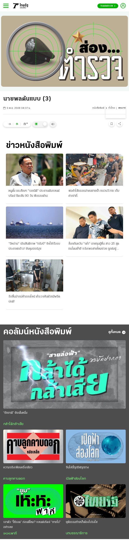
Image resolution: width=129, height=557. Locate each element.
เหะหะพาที (10, 533)
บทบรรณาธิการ (77, 533)
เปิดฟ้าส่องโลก (76, 479)
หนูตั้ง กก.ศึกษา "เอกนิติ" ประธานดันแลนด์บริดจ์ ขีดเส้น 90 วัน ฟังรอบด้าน (34, 193)
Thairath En (107, 6)
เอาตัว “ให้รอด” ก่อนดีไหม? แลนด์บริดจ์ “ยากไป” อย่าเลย (32, 525)
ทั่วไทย (111, 108)
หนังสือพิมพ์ (98, 108)
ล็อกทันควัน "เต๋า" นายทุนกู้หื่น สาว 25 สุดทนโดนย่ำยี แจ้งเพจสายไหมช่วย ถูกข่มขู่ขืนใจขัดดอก (93, 246)
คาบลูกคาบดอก (14, 479)
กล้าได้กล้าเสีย (13, 424)
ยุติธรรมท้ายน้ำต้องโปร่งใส (81, 522)
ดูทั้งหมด (117, 332)
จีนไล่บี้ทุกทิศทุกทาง (77, 467)
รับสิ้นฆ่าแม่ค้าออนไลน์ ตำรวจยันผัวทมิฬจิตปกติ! (34, 299)
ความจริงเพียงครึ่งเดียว (17, 467)
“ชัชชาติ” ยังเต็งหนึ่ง (15, 413)
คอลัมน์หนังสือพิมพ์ (37, 332)
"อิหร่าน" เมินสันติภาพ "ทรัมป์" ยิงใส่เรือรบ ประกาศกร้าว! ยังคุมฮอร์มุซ (34, 246)
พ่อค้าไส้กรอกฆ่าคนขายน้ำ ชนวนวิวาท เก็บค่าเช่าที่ (93, 193)
